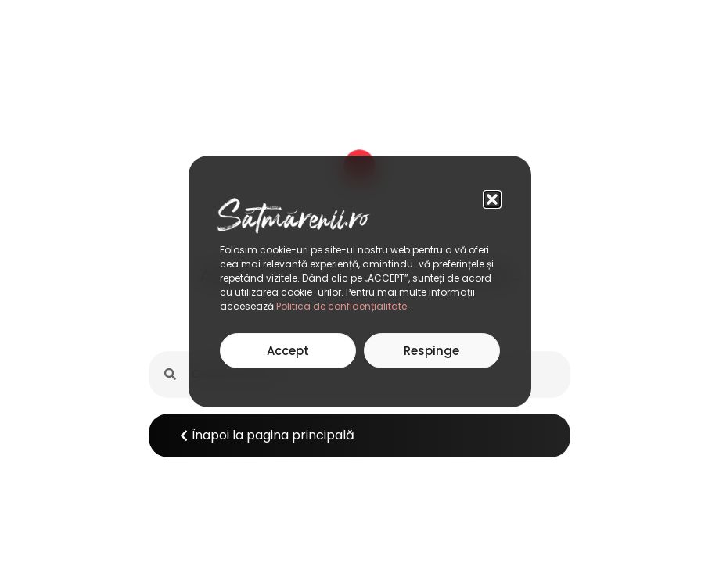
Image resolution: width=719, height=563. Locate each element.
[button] (492, 199)
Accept (288, 350)
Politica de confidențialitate (341, 306)
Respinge (431, 350)
